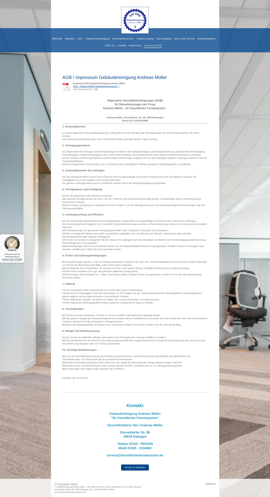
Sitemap (74, 484)
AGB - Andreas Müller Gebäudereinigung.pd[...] (96, 86)
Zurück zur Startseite (135, 467)
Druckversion (62, 484)
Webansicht (211, 483)
